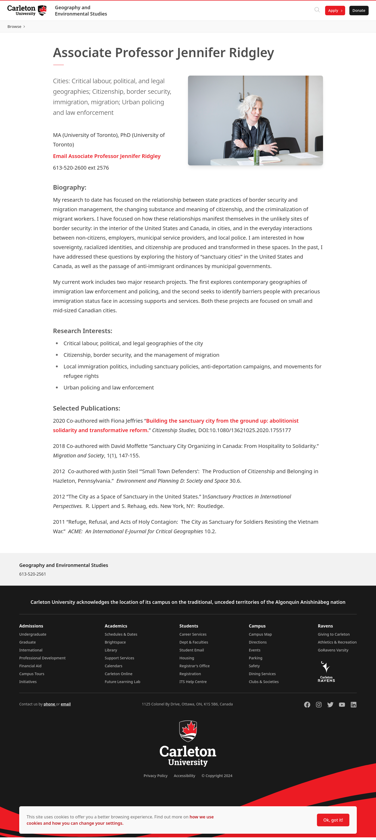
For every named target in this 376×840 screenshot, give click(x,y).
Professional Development (42, 660)
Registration (190, 676)
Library (111, 652)
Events (255, 652)
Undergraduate (32, 636)
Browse (357, 27)
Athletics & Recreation (337, 644)
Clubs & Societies (264, 684)
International (30, 652)
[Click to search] (316, 10)
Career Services (193, 636)
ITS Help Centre (193, 684)
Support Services (119, 660)
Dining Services (262, 676)
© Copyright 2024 (216, 778)
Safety (254, 668)
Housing (187, 660)
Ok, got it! (333, 820)
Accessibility (184, 778)
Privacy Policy (155, 778)
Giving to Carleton (334, 636)
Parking (256, 660)
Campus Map (260, 636)
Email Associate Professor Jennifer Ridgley (107, 158)
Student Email (192, 652)
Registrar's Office (195, 668)
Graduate (27, 644)
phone (50, 706)
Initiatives (28, 684)
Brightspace (115, 644)
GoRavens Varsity (333, 652)
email (66, 706)
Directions (258, 644)
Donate (357, 10)
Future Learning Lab (122, 684)
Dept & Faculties (194, 644)
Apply (332, 10)
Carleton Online (118, 676)
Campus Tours (31, 676)
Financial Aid (30, 668)
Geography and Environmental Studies (82, 10)
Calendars (113, 668)
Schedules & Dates (121, 636)
